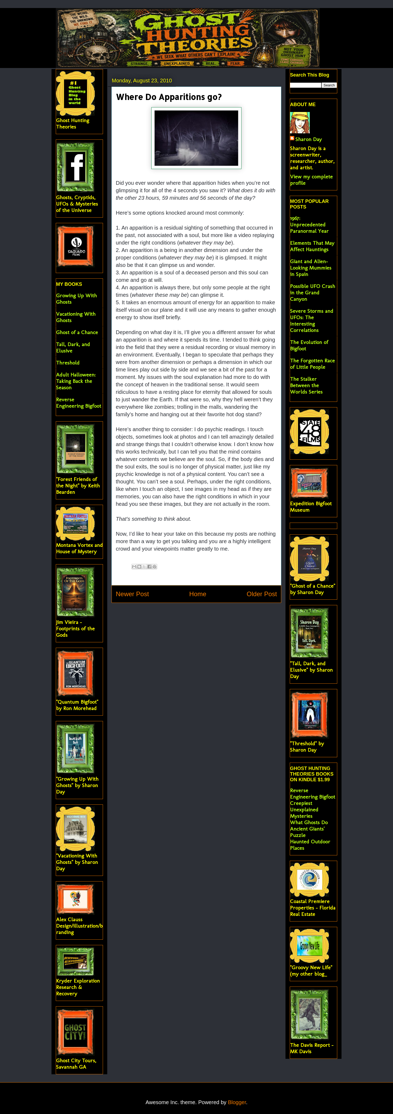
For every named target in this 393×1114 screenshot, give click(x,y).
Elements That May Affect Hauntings (312, 246)
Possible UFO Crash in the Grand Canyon (312, 292)
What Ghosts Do (309, 822)
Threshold (68, 362)
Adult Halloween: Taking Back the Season (76, 381)
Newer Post (132, 594)
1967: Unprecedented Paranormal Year (309, 224)
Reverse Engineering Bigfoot (78, 402)
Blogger (237, 1102)
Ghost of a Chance (77, 332)
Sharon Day (308, 139)
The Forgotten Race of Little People (312, 363)
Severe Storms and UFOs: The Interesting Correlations (311, 320)
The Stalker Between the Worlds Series (306, 385)
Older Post (262, 594)
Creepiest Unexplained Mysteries (304, 809)
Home (197, 594)
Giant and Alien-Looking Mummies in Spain (310, 267)
